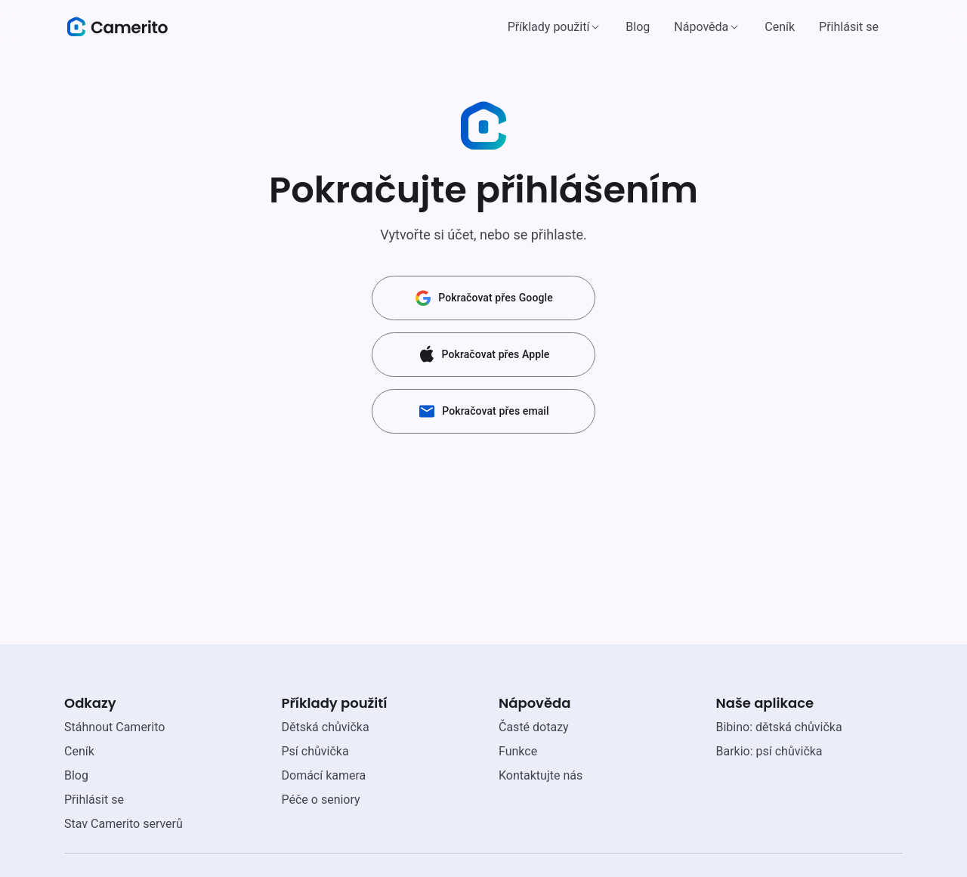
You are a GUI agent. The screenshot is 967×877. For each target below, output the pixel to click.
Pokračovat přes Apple (484, 354)
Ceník (780, 27)
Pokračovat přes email (483, 411)
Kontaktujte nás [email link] (540, 775)
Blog (638, 27)
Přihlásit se (849, 27)
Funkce (518, 751)
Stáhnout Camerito (114, 727)
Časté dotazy (534, 727)
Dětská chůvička (325, 727)
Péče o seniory (321, 799)
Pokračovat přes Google (483, 298)
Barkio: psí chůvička (769, 751)
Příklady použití (549, 27)
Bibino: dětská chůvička (779, 727)
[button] (555, 27)
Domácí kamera (324, 775)
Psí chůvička (315, 751)
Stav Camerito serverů (123, 824)
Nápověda (701, 27)
